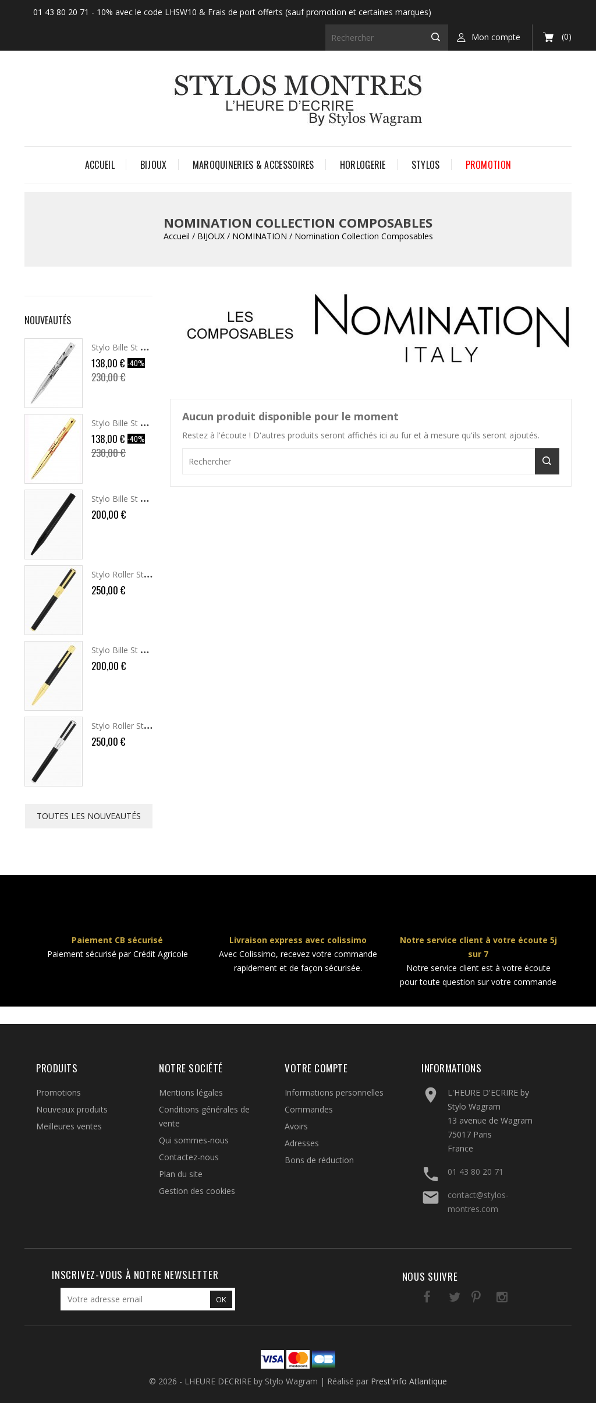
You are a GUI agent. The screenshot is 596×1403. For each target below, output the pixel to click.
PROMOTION (489, 165)
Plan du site (181, 1173)
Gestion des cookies (197, 1190)
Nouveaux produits (72, 1109)
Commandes (309, 1109)
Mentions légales (191, 1092)
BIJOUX (153, 165)
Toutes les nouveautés (89, 815)
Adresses (302, 1143)
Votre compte (316, 1068)
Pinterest (463, 1299)
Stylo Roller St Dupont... (135, 574)
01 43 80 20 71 (475, 1171)
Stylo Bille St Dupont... (132, 347)
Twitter (439, 1299)
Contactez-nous (189, 1157)
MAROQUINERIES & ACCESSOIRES (253, 165)
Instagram (487, 1299)
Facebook (416, 1299)
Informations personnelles (334, 1092)
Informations (451, 1068)
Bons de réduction (319, 1159)
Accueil (100, 165)
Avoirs (296, 1126)
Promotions (58, 1092)
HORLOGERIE (363, 165)
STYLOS (425, 165)
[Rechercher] (386, 37)
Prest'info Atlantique (409, 1381)
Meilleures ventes (69, 1126)
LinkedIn (511, 1299)
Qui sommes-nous (194, 1140)
